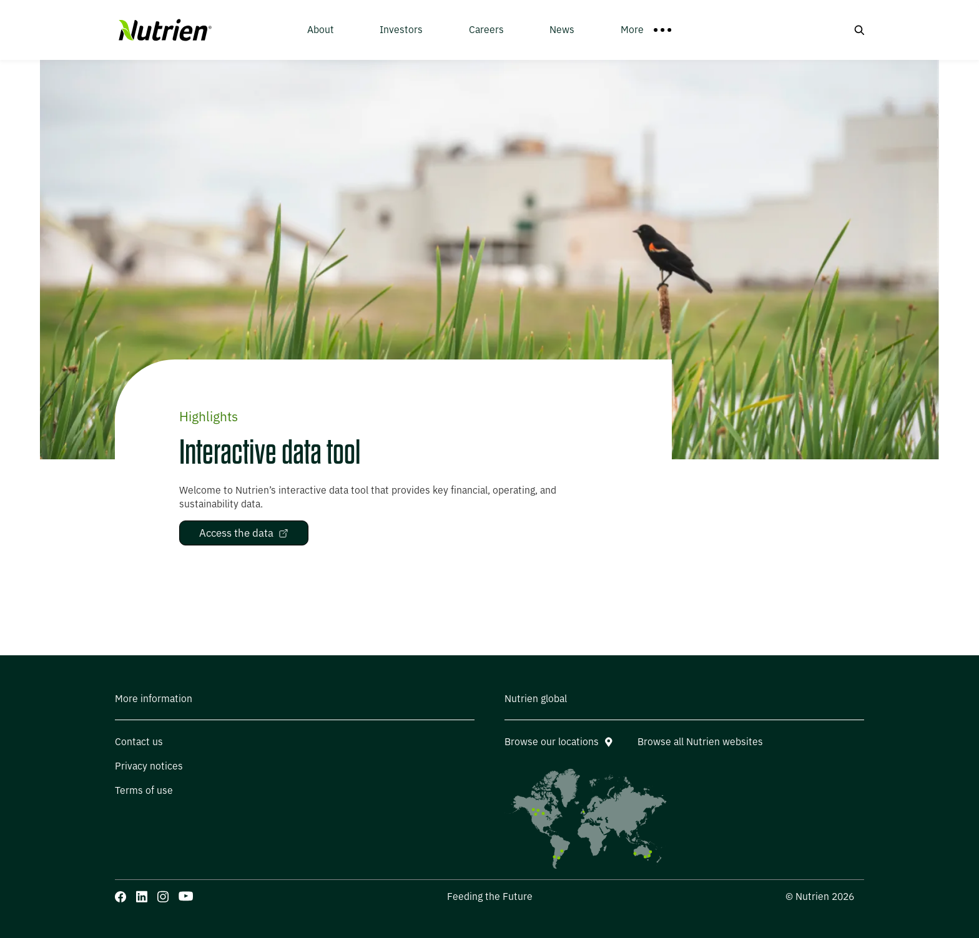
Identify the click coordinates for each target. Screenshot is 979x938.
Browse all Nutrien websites (700, 741)
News (561, 29)
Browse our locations (558, 742)
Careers (486, 29)
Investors (401, 29)
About (320, 29)
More (646, 29)
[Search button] (859, 30)
